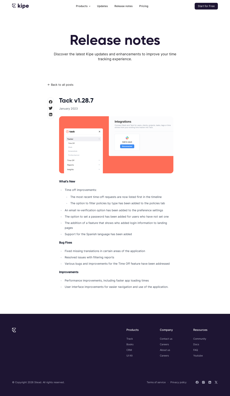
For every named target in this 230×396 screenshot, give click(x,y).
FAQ (195, 349)
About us (165, 349)
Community (199, 338)
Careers (164, 344)
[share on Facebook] (51, 102)
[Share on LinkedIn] (51, 114)
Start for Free (206, 6)
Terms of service (156, 382)
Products (83, 6)
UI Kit (129, 355)
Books (129, 344)
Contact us (166, 338)
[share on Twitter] (51, 108)
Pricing (143, 6)
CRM (129, 349)
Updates (102, 6)
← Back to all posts (60, 84)
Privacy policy (178, 382)
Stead (37, 382)
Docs (196, 344)
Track (129, 338)
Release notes (123, 6)
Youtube (198, 355)
